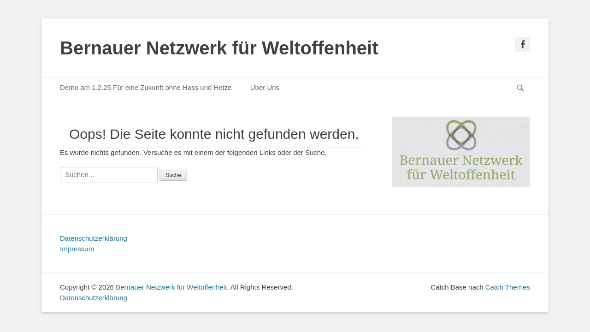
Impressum (77, 249)
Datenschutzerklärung (93, 238)
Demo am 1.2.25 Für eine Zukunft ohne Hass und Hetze (146, 87)
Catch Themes (507, 287)
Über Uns (264, 87)
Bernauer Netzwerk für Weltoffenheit (219, 48)
